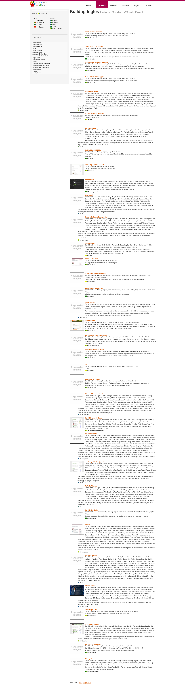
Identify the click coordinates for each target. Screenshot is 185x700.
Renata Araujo (90, 585)
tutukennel (89, 195)
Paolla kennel (90, 243)
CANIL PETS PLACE (92, 379)
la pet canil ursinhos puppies (95, 273)
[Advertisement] (113, 23)
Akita (34, 48)
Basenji (35, 61)
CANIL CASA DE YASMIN (94, 46)
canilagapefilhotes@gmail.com (96, 462)
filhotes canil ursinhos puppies (96, 62)
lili (86, 364)
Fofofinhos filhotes (92, 624)
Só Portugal (39, 22)
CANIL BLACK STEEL (93, 150)
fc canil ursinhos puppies (94, 113)
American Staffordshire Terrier (42, 56)
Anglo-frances (37, 58)
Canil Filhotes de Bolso (93, 418)
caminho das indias (92, 259)
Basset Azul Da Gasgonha (41, 65)
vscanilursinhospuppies (94, 288)
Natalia (87, 524)
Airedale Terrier (37, 46)
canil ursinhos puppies (93, 32)
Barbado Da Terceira (39, 59)
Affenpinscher (37, 42)
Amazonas (54, 22)
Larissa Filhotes (91, 555)
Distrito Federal (56, 28)
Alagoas (53, 20)
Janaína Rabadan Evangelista (96, 217)
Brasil (42, 13)
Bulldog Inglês (84, 11)
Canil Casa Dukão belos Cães (96, 335)
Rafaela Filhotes (91, 486)
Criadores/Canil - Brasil (127, 12)
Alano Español (37, 50)
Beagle (35, 71)
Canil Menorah (90, 128)
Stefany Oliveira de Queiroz (95, 394)
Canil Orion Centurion (93, 644)
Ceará (53, 26)
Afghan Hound (37, 44)
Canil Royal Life (91, 609)
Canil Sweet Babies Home (94, 350)
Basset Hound (37, 69)
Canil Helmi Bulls (91, 510)
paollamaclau (90, 303)
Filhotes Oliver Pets (92, 91)
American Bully (37, 52)
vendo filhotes (90, 320)
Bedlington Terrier (38, 73)
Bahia (53, 24)
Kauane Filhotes (91, 433)
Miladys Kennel (90, 659)
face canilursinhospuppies (95, 77)
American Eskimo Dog (40, 54)
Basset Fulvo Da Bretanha (41, 67)
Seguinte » (87, 683)
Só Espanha (39, 27)
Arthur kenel (89, 179)
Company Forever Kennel (94, 164)
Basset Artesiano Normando (41, 63)
